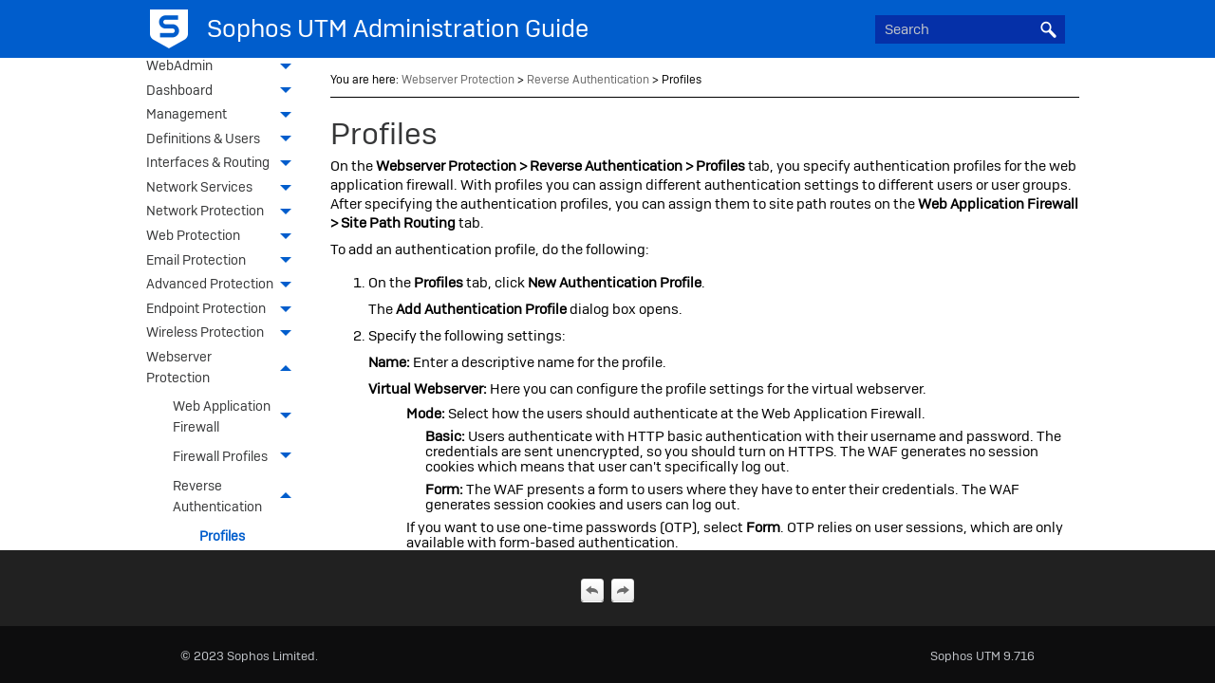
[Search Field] (970, 29)
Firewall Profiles (237, 456)
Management (224, 115)
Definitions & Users (224, 140)
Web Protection (224, 237)
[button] (1048, 29)
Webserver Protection (224, 369)
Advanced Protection (224, 285)
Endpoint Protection (224, 310)
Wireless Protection (224, 334)
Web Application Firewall (237, 417)
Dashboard (224, 92)
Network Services (224, 188)
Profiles (222, 536)
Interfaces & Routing (224, 164)
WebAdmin (224, 67)
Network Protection (224, 212)
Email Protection (224, 261)
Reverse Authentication (237, 496)
